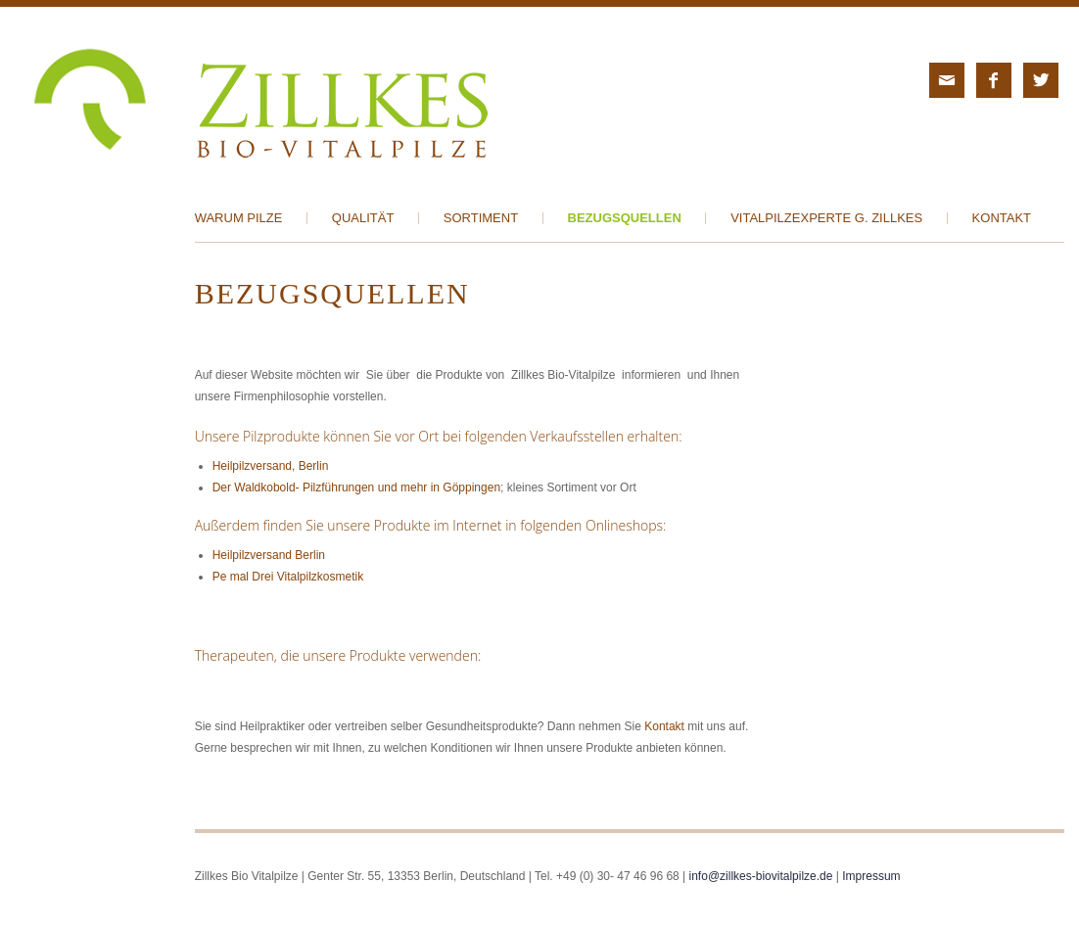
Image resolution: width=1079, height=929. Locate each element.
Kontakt (1001, 218)
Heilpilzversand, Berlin (270, 466)
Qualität (363, 218)
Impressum (871, 876)
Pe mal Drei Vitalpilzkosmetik (288, 576)
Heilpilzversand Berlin (268, 555)
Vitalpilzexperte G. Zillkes (826, 218)
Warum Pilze (239, 218)
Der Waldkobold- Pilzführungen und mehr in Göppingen (356, 487)
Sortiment (481, 218)
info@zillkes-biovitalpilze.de (761, 876)
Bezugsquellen (624, 218)
